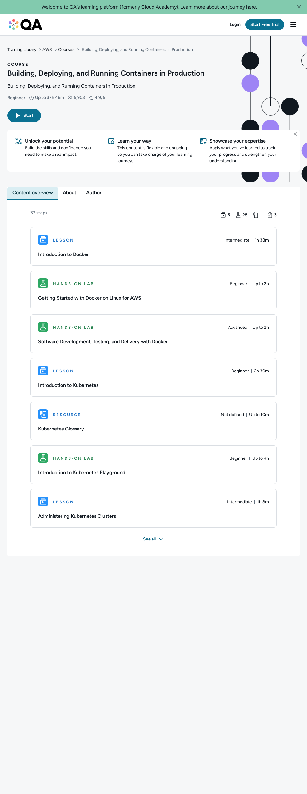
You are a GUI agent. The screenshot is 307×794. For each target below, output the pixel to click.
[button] (299, 6)
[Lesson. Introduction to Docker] (153, 245)
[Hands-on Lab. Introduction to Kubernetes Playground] (153, 463)
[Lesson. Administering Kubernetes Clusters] (153, 507)
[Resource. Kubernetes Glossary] (153, 419)
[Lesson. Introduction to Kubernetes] (153, 376)
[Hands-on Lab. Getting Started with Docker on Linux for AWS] (153, 288)
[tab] (32, 191)
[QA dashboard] (25, 25)
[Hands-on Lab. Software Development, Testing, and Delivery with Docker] (153, 332)
